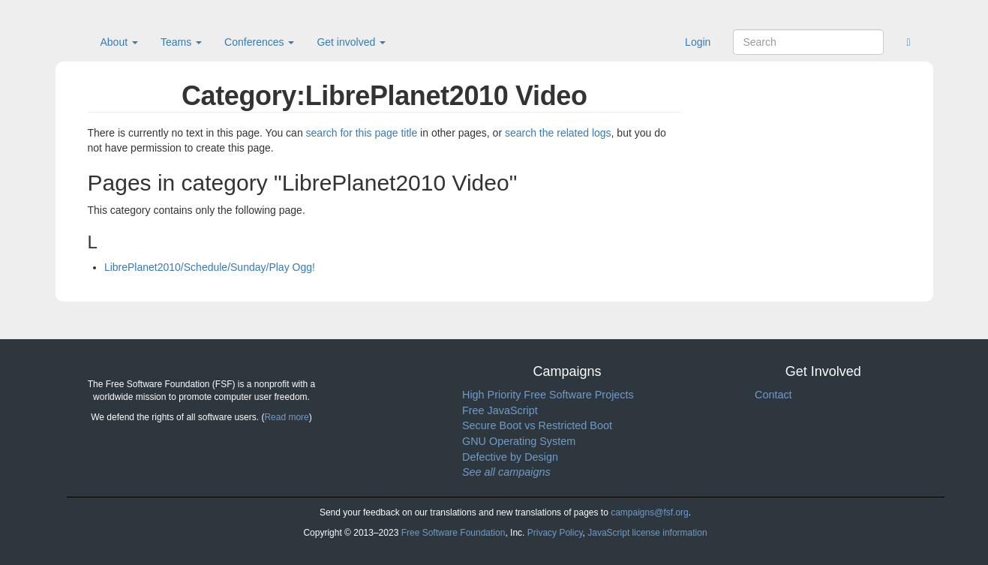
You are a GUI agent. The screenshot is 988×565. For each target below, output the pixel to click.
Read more (286, 417)
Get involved (351, 42)
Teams (181, 42)
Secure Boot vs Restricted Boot (537, 425)
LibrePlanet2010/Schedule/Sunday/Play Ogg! (209, 267)
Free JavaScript (500, 410)
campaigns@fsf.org (650, 512)
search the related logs (558, 133)
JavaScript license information (647, 532)
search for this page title (362, 133)
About (119, 42)
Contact (773, 395)
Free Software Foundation (453, 532)
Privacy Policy (555, 532)
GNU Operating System (518, 441)
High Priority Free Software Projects (548, 395)
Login (697, 42)
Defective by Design (510, 457)
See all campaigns (506, 472)
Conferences (259, 42)
